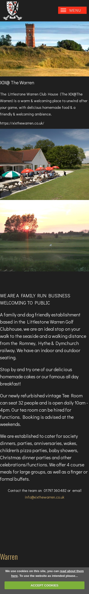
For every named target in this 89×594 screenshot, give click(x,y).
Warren (9, 556)
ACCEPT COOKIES (44, 585)
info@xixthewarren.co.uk (44, 496)
